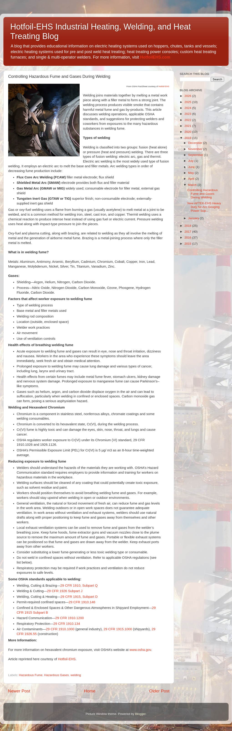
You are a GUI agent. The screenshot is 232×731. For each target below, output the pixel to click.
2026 (188, 96)
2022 (188, 120)
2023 (188, 114)
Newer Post (19, 691)
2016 (188, 237)
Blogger (140, 714)
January (194, 218)
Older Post (159, 691)
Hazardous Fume (31, 675)
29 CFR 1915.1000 (117, 629)
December (195, 143)
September (196, 155)
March (192, 185)
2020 (188, 131)
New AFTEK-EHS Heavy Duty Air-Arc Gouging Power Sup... (204, 207)
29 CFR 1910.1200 (69, 618)
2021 (188, 126)
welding (76, 675)
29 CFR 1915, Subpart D (79, 596)
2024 (188, 108)
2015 (188, 243)
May (191, 173)
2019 (188, 138)
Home (89, 691)
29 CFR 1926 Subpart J (65, 591)
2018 (188, 225)
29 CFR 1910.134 (66, 623)
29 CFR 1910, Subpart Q (79, 585)
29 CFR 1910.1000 (60, 629)
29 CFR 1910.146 (82, 602)
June (192, 167)
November (195, 149)
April (191, 178)
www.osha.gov (140, 650)
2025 (188, 102)
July (191, 160)
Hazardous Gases (56, 675)
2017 (188, 231)
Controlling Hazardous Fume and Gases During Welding (202, 193)
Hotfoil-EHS (164, 86)
